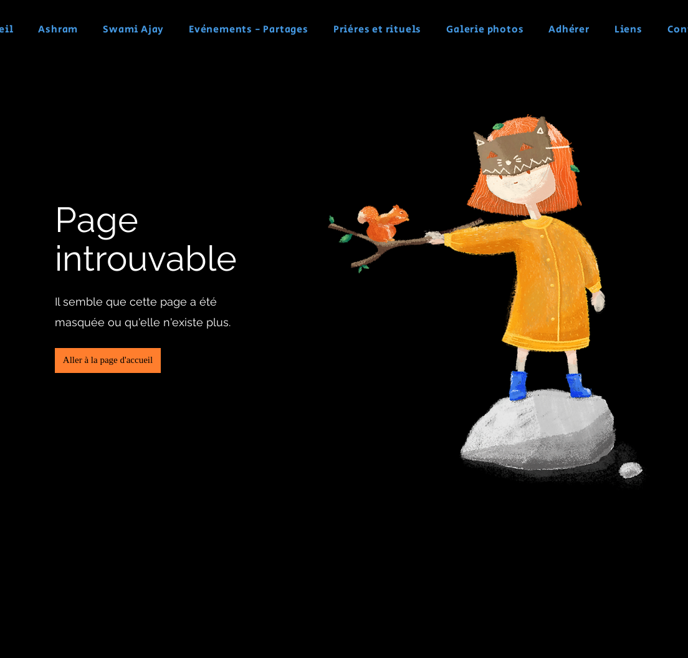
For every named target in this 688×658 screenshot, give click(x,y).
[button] (108, 360)
